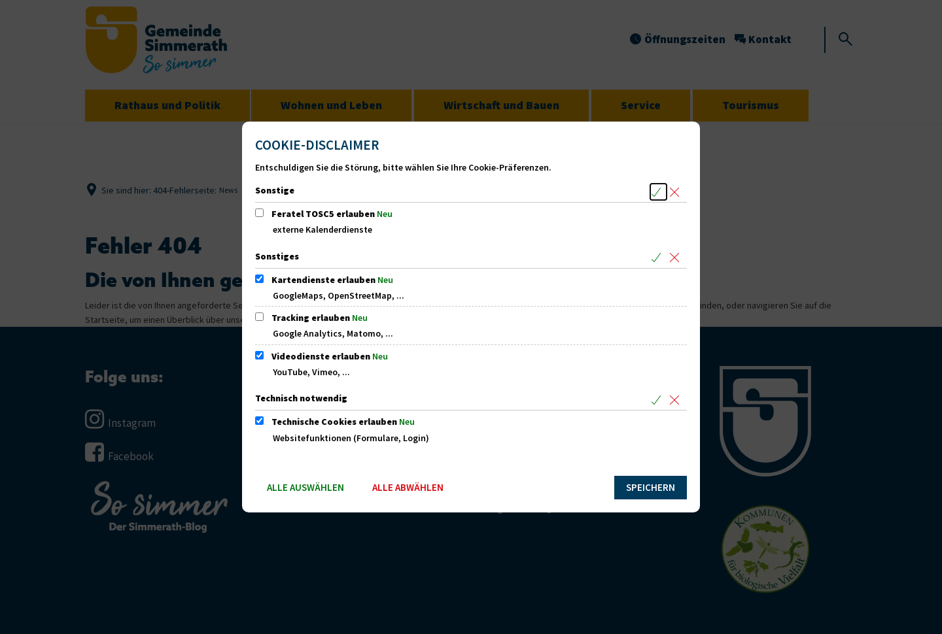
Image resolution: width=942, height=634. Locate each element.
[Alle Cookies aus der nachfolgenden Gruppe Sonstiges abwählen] (677, 258)
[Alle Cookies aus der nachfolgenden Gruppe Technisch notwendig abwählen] (677, 400)
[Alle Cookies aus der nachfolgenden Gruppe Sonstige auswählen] (658, 192)
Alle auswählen (305, 487)
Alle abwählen (408, 487)
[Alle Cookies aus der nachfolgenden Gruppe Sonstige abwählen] (677, 192)
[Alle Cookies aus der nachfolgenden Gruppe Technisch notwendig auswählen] (658, 400)
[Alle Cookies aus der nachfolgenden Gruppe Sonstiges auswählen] (658, 258)
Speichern (650, 487)
